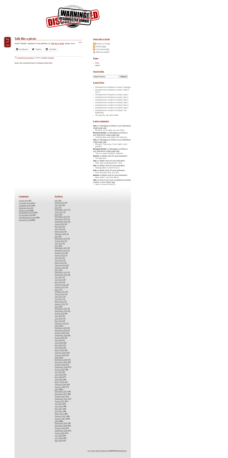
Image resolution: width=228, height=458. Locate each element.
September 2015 (61, 222)
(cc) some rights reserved (97, 451)
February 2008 (60, 385)
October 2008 (60, 365)
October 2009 (60, 333)
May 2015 (58, 227)
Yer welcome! (100, 158)
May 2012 (58, 282)
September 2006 (61, 431)
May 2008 (58, 377)
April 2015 (59, 229)
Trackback (51, 58)
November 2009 (61, 331)
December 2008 (61, 360)
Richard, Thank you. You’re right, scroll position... (111, 145)
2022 (57, 201)
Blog (97, 63)
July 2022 (58, 205)
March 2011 (59, 302)
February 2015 (60, 234)
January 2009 (60, 355)
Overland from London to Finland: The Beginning (111, 111)
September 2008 (61, 367)
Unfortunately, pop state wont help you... (111, 137)
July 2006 (58, 436)
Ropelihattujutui (25, 218)
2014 (57, 237)
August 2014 (59, 241)
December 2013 (61, 248)
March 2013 (59, 263)
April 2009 (59, 348)
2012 (57, 270)
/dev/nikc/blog (73, 17)
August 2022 (59, 203)
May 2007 (58, 409)
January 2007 (60, 419)
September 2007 (61, 399)
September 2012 (61, 275)
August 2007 (59, 401)
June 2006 (59, 438)
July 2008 (58, 372)
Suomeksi (23, 220)
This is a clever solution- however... (109, 153)
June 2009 (59, 343)
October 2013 (60, 253)
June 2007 (59, 406)
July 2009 (58, 340)
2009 (57, 326)
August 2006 (59, 433)
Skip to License (54, 1)
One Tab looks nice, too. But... (107, 172)
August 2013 (59, 255)
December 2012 (61, 272)
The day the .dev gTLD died (106, 115)
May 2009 (58, 345)
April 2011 (59, 299)
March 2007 (59, 414)
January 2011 (60, 304)
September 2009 (61, 335)
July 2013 (58, 258)
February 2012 (60, 285)
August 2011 (59, 294)
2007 (57, 390)
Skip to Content (11, 1)
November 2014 (61, 239)
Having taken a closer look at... (108, 168)
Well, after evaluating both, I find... (109, 163)
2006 (57, 421)
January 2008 (60, 387)
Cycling (22, 201)
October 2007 (60, 397)
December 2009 (61, 328)
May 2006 (58, 441)
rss (27, 201)
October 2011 (60, 292)
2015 (57, 215)
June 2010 (59, 319)
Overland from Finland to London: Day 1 (111, 97)
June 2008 (59, 375)
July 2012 (58, 277)
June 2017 (59, 212)
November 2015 (61, 219)
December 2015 (61, 217)
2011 (57, 290)
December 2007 (61, 392)
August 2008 (59, 370)
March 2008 (59, 382)
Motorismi (22, 208)
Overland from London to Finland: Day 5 (111, 100)
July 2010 (58, 316)
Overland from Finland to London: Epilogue (113, 87)
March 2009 (59, 350)
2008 (57, 358)
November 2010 (61, 309)
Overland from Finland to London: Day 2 (111, 95)
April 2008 (59, 380)
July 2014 (58, 244)
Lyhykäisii (44, 58)
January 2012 (60, 287)
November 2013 (61, 251)
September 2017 (61, 210)
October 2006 (60, 428)
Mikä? (97, 65)
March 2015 (59, 232)
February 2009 (60, 353)
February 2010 (60, 324)
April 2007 (59, 411)
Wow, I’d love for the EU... (106, 184)
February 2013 (60, 265)
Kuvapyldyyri (24, 213)
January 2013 (60, 268)
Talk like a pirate (25, 38)
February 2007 (60, 416)
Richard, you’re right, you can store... (110, 130)
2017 (57, 208)
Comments (102, 49)
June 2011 (59, 297)
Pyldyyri (22, 211)
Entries (101, 46)
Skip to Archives (32, 1)
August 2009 (59, 338)
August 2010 (59, 314)
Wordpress (122, 451)
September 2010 (61, 311)
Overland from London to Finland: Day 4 (111, 102)
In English (23, 203)
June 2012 (59, 280)
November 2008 (61, 362)
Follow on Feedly (103, 44)
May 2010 (58, 321)
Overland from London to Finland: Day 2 (111, 108)
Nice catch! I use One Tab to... (107, 177)
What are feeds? (103, 52)
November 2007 (61, 394)
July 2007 (58, 404)
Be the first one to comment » (25, 58)
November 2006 (61, 426)
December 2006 (61, 423)
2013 (57, 246)
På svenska (23, 215)
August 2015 (59, 224)
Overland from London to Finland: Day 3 (111, 105)
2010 (57, 307)
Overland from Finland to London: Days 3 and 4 (112, 91)
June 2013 (59, 260)
